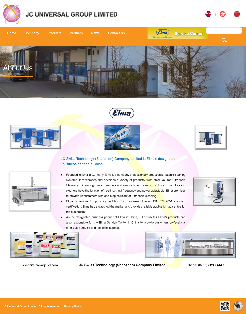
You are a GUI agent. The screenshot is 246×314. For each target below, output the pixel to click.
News (95, 33)
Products (54, 33)
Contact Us (116, 33)
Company (31, 33)
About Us (18, 68)
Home (11, 33)
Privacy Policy (73, 306)
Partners (76, 33)
